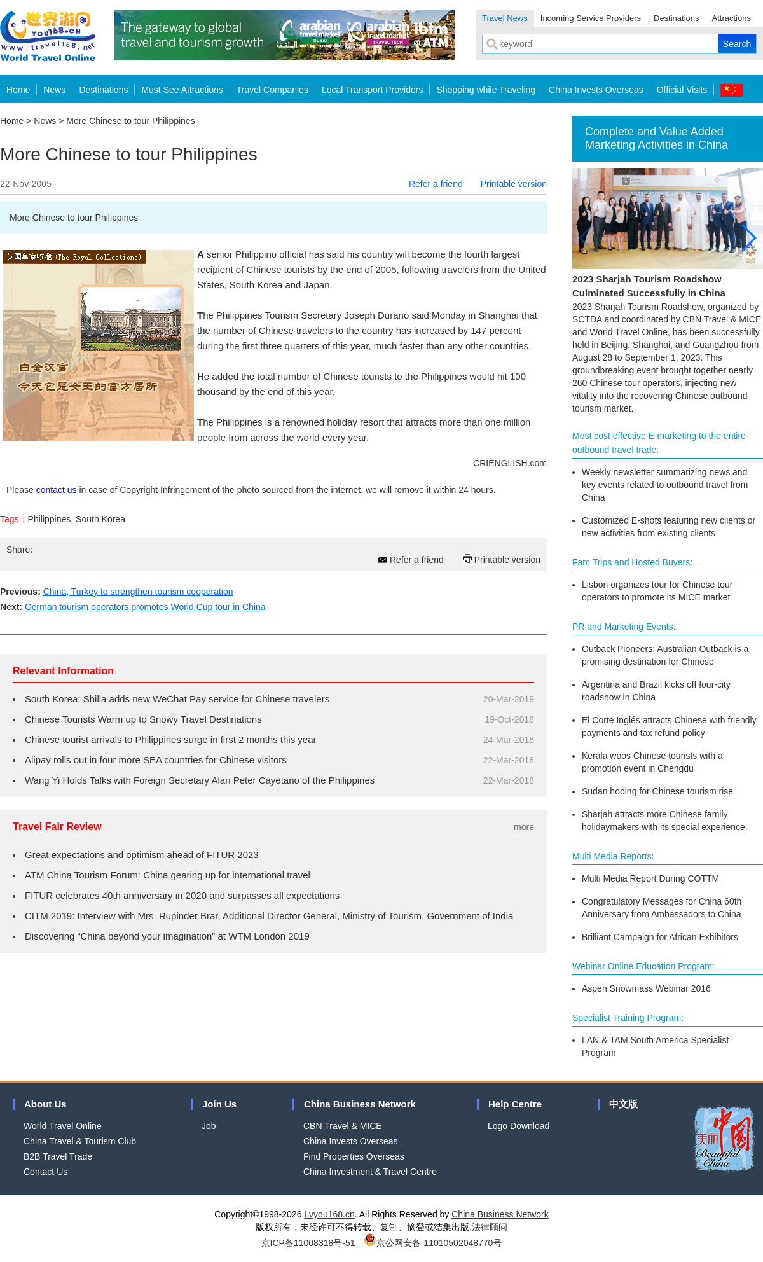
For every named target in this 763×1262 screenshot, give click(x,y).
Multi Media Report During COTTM (650, 878)
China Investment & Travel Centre (370, 1172)
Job (209, 1126)
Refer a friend (436, 184)
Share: (19, 549)
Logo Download (518, 1126)
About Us (45, 1104)
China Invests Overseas (596, 90)
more (524, 827)
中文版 (623, 1104)
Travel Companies (272, 90)
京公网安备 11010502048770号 (433, 1243)
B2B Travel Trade (58, 1156)
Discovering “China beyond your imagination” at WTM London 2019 (167, 936)
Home (18, 90)
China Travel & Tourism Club (80, 1141)
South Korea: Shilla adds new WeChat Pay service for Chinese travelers (177, 698)
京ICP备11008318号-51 (308, 1243)
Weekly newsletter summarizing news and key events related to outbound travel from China (665, 485)
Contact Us (45, 1172)
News (54, 90)
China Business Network (360, 1104)
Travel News (505, 18)
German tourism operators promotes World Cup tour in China (145, 607)
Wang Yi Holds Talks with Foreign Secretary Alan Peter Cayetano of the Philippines (200, 780)
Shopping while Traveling (485, 90)
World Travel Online (63, 1126)
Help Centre (515, 1104)
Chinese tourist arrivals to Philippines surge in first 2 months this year (171, 739)
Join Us (219, 1104)
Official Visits (682, 90)
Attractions (731, 18)
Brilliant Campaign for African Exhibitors (660, 937)
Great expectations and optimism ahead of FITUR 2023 (142, 854)
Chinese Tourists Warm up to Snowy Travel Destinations (143, 719)
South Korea (100, 519)
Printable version (514, 184)
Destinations (676, 18)
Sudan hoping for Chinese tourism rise (657, 791)
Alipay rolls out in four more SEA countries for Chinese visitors (156, 759)
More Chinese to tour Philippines (130, 121)
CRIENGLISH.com (510, 463)
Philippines (49, 519)
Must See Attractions (182, 90)
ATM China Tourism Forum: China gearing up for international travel (167, 875)
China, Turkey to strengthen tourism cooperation (138, 591)
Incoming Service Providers (590, 18)
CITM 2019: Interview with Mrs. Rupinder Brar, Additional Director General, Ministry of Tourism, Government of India (269, 915)
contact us (56, 490)
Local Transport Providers (372, 90)
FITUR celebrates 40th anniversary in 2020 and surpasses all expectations (182, 895)
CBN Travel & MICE (342, 1126)
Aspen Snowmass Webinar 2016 (646, 988)
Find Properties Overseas (353, 1156)
